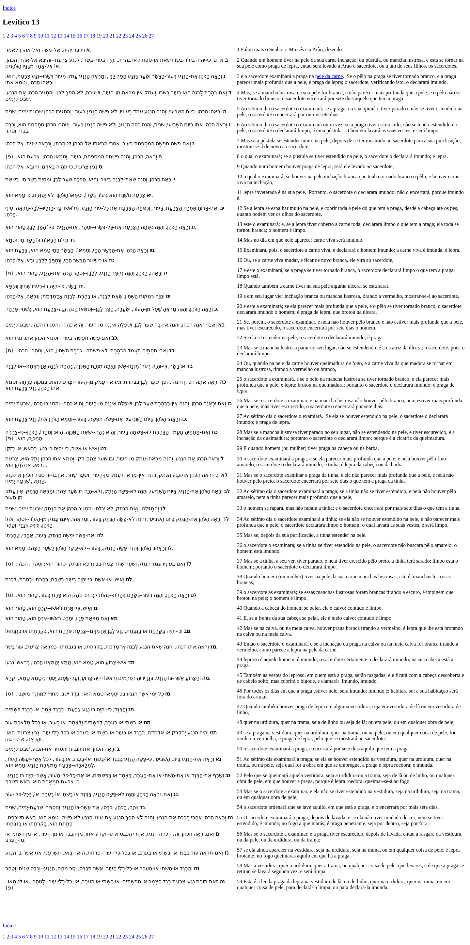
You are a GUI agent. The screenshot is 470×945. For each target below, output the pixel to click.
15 (72, 36)
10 (40, 36)
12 (53, 36)
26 (144, 36)
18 (92, 36)
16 (79, 36)
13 (59, 36)
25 (138, 36)
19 (99, 36)
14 (66, 36)
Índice (9, 8)
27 (151, 36)
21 (112, 36)
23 (125, 36)
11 (46, 36)
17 (85, 36)
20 (105, 36)
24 (131, 36)
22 (118, 36)
